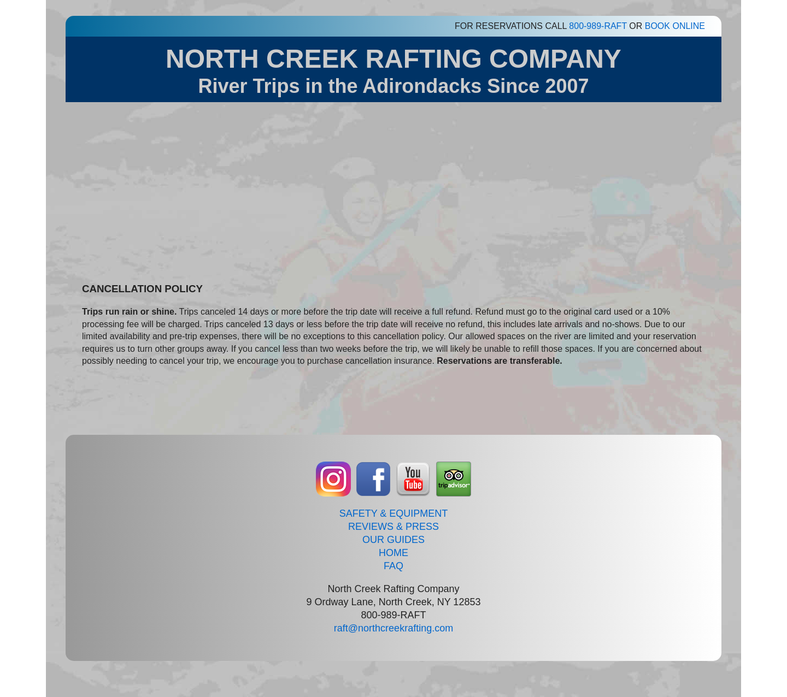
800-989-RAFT (598, 26)
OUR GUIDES (393, 539)
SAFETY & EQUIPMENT (393, 513)
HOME (393, 552)
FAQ (393, 565)
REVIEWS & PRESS (393, 526)
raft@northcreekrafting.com (393, 628)
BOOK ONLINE (675, 26)
